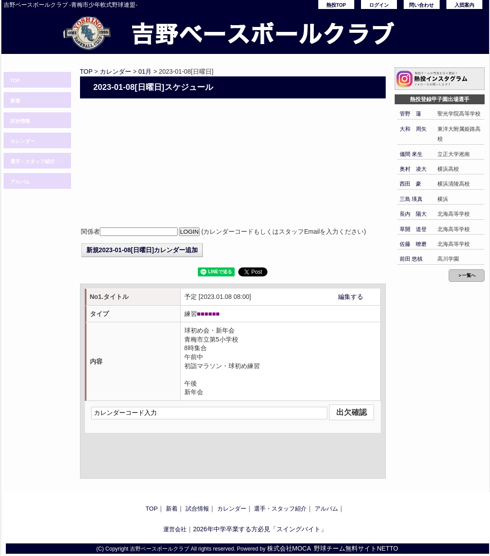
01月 (145, 71)
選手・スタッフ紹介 (32, 161)
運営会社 (175, 529)
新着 (15, 100)
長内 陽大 (413, 214)
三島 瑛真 (411, 199)
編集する (350, 296)
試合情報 (20, 121)
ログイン (379, 5)
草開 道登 (413, 229)
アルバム (20, 181)
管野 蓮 (410, 114)
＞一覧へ (467, 275)
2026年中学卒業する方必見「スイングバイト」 (259, 529)
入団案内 (464, 5)
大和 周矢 (413, 129)
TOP (15, 80)
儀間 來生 (411, 154)
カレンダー (22, 141)
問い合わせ (421, 5)
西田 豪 (410, 184)
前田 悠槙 (411, 259)
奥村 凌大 (413, 169)
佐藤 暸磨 (413, 244)
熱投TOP (336, 5)
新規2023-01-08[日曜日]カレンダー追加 (142, 250)
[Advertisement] (233, 164)
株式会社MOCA (289, 548)
